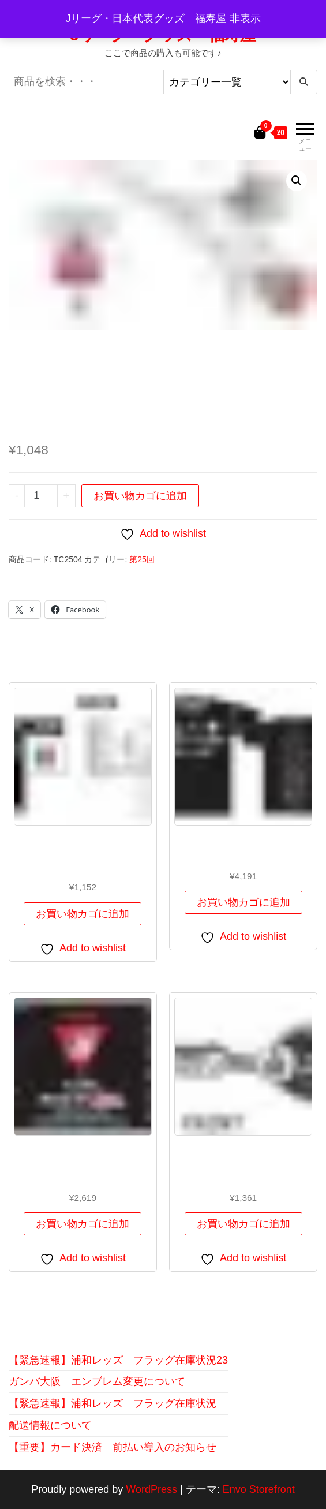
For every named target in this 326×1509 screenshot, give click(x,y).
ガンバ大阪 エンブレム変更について (97, 1381)
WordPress (151, 1489)
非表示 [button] (245, 18)
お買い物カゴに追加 (140, 496)
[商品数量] (41, 495)
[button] (296, 180)
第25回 (142, 559)
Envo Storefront (259, 1489)
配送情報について (50, 1425)
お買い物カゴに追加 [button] (82, 914)
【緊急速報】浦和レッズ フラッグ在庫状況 (112, 1403)
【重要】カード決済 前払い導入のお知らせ (112, 1447)
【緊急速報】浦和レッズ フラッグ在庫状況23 (118, 1360)
